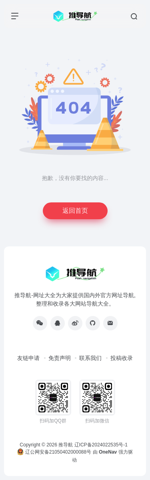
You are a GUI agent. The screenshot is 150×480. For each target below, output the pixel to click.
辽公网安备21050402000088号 (54, 452)
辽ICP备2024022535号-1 (101, 445)
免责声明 (59, 358)
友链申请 (28, 358)
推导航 (65, 445)
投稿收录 (121, 358)
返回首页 (75, 210)
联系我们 (90, 358)
